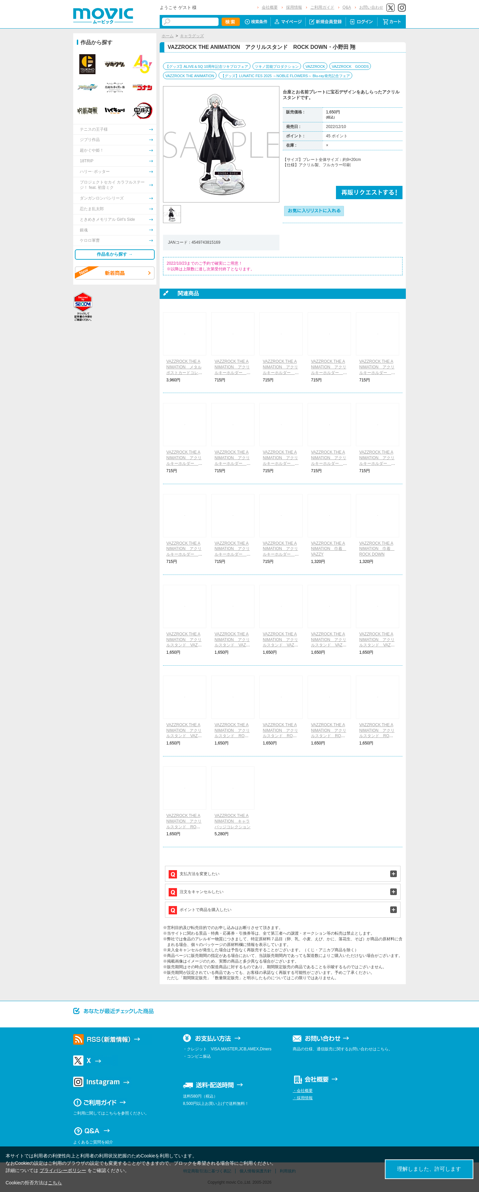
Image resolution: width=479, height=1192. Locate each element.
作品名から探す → (115, 254)
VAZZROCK (315, 66)
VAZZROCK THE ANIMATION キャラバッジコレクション (232, 821)
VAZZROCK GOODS (350, 66)
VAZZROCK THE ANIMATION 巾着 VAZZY (328, 549)
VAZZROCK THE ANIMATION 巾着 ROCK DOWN (377, 549)
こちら (55, 1182)
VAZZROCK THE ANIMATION (189, 76)
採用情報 (294, 7)
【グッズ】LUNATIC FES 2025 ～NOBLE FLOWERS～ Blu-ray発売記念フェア (285, 76)
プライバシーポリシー (63, 1170)
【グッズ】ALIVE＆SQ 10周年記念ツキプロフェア (206, 66)
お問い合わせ (371, 7)
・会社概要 (303, 1090)
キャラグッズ (192, 36)
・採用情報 (303, 1098)
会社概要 (270, 7)
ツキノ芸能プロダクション (277, 66)
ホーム (168, 36)
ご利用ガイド (322, 7)
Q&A (347, 7)
